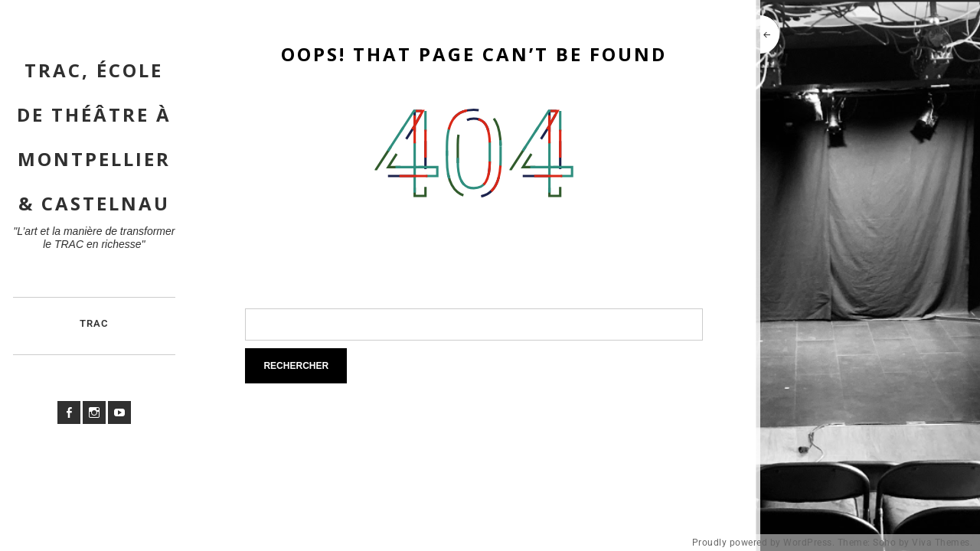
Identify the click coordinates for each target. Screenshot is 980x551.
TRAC (94, 323)
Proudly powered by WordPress (762, 542)
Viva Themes (941, 542)
